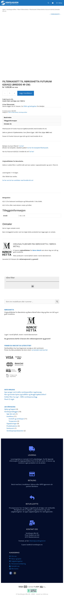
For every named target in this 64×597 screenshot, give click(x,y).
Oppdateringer (12, 423)
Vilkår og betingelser (30, 106)
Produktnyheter (12, 426)
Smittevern (10, 428)
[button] (32, 286)
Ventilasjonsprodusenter (15, 431)
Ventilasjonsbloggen (11, 412)
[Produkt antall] (9, 93)
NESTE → (58, 14)
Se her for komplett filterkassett (37, 148)
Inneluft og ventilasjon (16, 419)
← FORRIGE (52, 14)
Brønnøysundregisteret (37, 541)
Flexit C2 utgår (9, 399)
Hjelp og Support (10, 409)
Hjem (4, 9)
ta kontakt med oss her (40, 350)
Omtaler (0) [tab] (8, 124)
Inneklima (10, 416)
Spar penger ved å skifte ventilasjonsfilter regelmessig (22, 392)
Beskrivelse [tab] (7, 117)
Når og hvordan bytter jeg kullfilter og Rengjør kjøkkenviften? (25, 394)
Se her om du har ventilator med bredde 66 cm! (17, 180)
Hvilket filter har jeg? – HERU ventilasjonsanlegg (20, 397)
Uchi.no (45, 594)
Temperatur (13, 421)
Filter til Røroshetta (22, 9)
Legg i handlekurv (25, 93)
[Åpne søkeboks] (48, 3)
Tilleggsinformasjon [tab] (10, 121)
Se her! (21, 146)
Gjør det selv (11, 414)
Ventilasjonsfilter (11, 9)
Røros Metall (37, 250)
